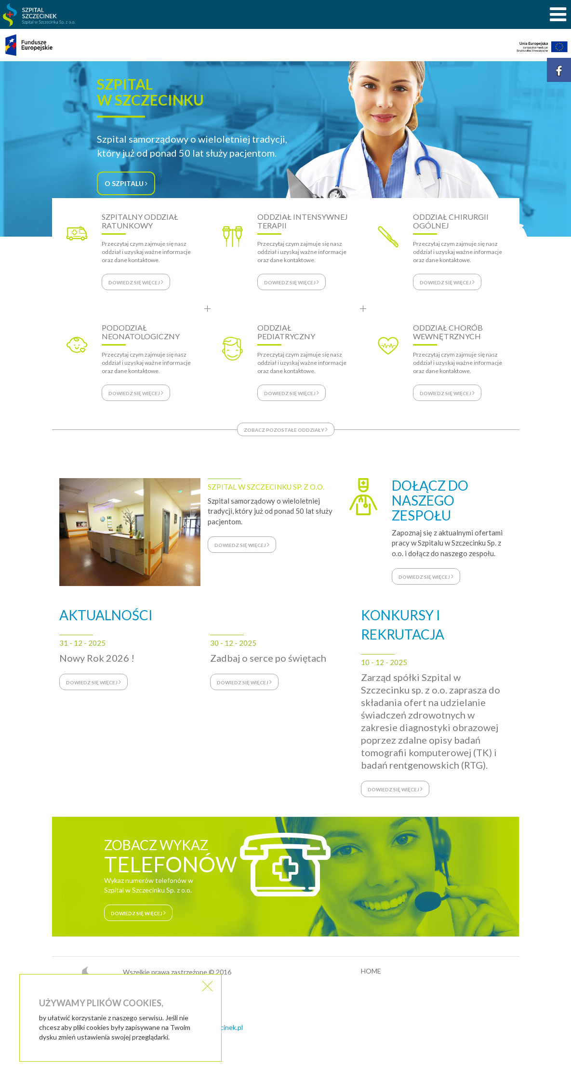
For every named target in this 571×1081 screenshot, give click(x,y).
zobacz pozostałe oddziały (286, 429)
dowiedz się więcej (241, 544)
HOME (371, 971)
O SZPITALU (126, 183)
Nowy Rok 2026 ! (96, 658)
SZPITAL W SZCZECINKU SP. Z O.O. (266, 486)
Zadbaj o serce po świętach (268, 658)
